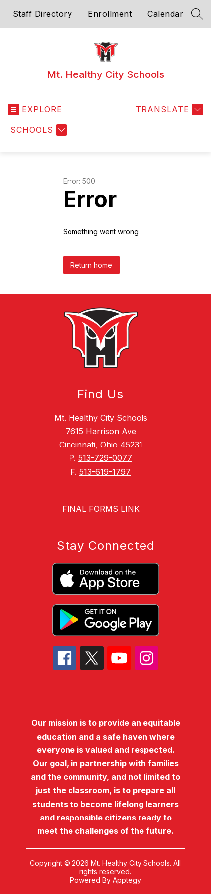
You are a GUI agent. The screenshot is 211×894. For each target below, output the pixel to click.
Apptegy (127, 880)
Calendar (165, 14)
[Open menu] (35, 109)
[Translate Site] (168, 109)
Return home (91, 265)
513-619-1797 (105, 472)
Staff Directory (42, 14)
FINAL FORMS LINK (101, 509)
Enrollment (110, 14)
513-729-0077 (105, 458)
